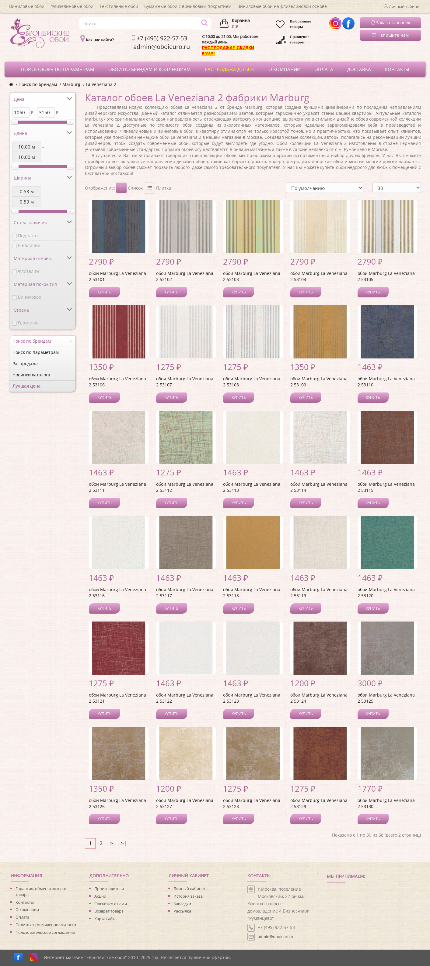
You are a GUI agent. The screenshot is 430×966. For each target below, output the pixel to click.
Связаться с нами (110, 903)
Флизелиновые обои (72, 6)
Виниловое (29, 297)
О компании (27, 909)
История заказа (188, 896)
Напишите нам (390, 35)
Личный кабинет (189, 888)
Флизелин (28, 271)
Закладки (182, 903)
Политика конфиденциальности (46, 924)
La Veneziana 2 (101, 84)
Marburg (71, 84)
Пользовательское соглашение (45, 932)
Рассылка (182, 911)
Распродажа (25, 363)
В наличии (29, 245)
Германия (28, 323)
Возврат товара (109, 911)
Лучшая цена (26, 386)
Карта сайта (105, 918)
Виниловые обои (26, 6)
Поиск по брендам (38, 84)
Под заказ (28, 235)
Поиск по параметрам (35, 352)
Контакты (25, 902)
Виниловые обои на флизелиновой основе (282, 6)
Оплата (22, 917)
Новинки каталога (31, 375)
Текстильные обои (119, 6)
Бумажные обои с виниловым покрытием (187, 6)
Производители (109, 888)
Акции (100, 896)
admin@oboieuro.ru (276, 936)
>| (124, 843)
